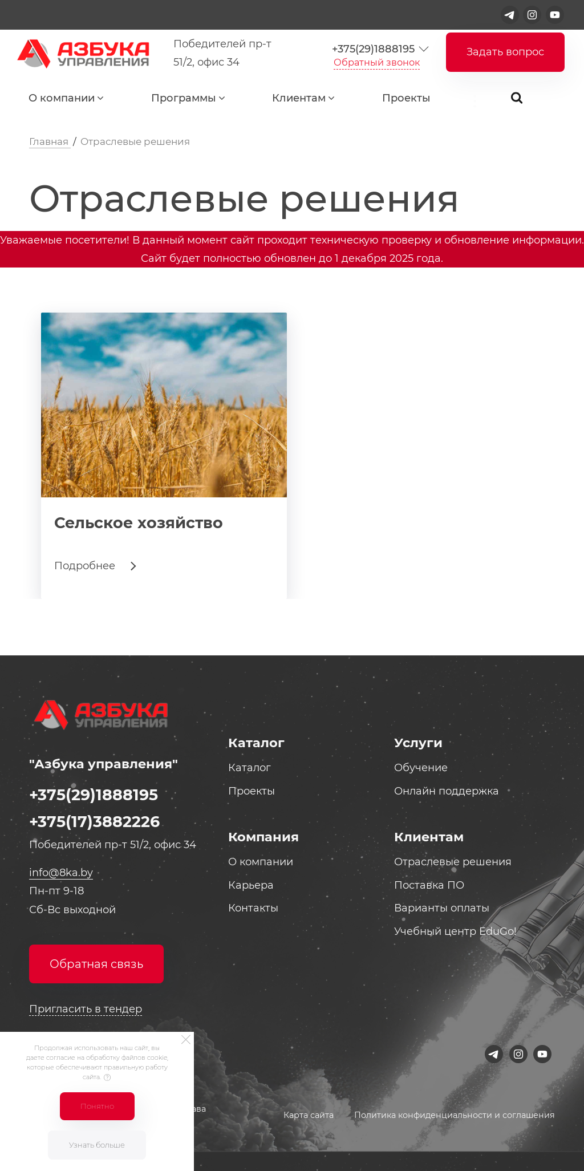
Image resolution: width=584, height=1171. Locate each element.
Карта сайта (308, 1115)
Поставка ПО (429, 885)
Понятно (97, 1106)
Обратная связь (96, 964)
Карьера (251, 885)
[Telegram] (510, 15)
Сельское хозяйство (138, 522)
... (482, 100)
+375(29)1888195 (373, 49)
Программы (183, 98)
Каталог (249, 767)
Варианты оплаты (441, 908)
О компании (62, 98)
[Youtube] (555, 15)
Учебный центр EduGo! (455, 931)
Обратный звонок (377, 62)
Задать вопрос (505, 52)
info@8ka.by (61, 872)
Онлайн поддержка (446, 791)
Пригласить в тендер (85, 1009)
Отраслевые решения (453, 862)
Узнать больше (97, 1144)
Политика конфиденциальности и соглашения (454, 1115)
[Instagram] (532, 15)
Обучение (421, 767)
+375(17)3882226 (94, 821)
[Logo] (80, 53)
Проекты (406, 98)
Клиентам (299, 98)
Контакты (253, 908)
